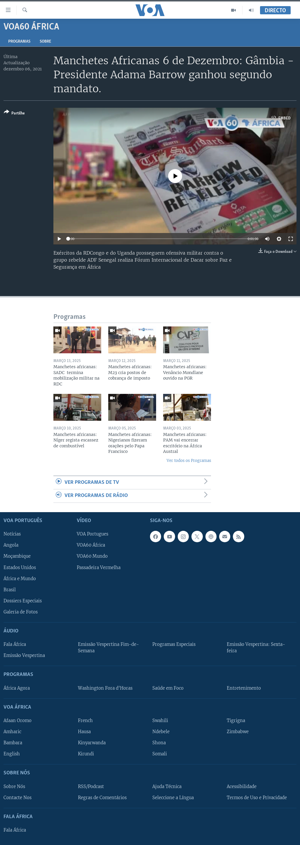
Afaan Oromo (18, 720)
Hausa (84, 731)
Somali (159, 754)
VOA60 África (91, 545)
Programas (19, 41)
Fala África (15, 644)
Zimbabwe (238, 731)
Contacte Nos (18, 797)
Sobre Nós (14, 786)
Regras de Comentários (102, 797)
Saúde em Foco (168, 688)
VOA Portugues (92, 534)
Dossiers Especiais (23, 600)
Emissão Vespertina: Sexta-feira (256, 647)
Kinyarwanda (92, 742)
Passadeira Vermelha (99, 567)
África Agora (17, 688)
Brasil (10, 589)
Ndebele (161, 731)
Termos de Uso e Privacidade (257, 797)
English (12, 754)
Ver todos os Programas (189, 460)
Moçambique (17, 556)
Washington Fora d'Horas (105, 688)
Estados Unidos (20, 567)
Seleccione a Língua (173, 797)
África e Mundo (20, 578)
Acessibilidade (242, 786)
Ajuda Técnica (167, 786)
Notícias (12, 534)
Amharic (12, 731)
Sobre (45, 41)
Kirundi (86, 754)
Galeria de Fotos (21, 611)
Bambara (13, 742)
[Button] (14, 114)
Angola (11, 545)
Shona (159, 742)
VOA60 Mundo (92, 556)
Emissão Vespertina (24, 655)
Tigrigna (236, 720)
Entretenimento (244, 688)
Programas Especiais (174, 644)
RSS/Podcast (91, 786)
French (85, 720)
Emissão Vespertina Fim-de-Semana (108, 647)
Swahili (160, 720)
